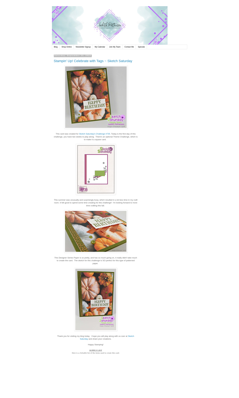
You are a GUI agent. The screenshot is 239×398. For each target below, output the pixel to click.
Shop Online (67, 47)
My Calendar (100, 47)
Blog (56, 47)
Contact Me (129, 47)
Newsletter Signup (83, 47)
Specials (141, 47)
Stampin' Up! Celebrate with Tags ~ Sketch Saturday (93, 61)
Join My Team (114, 47)
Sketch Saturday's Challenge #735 (94, 134)
